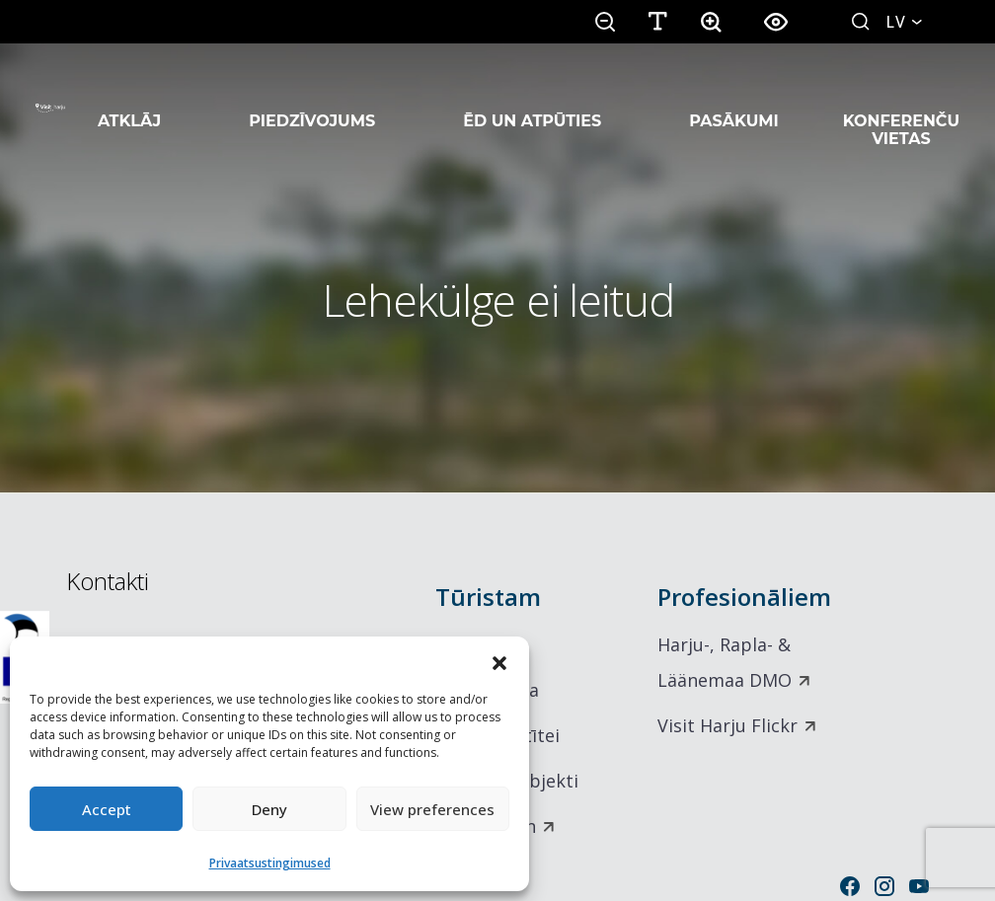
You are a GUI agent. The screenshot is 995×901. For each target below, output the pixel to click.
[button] (499, 661)
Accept (106, 809)
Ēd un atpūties (532, 96)
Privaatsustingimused (270, 863)
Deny (269, 809)
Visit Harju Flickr (727, 725)
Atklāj (129, 96)
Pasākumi (734, 96)
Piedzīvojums (312, 96)
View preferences (432, 809)
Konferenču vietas (901, 105)
